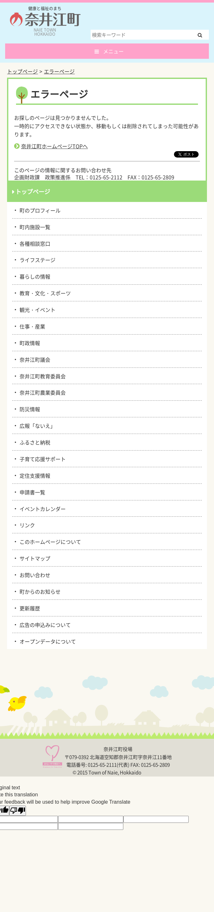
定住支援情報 (33, 475)
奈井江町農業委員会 (41, 392)
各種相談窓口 (33, 243)
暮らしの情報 (33, 276)
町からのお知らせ (39, 591)
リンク (26, 524)
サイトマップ (33, 557)
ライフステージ (36, 259)
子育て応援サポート (41, 458)
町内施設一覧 (33, 226)
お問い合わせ (33, 574)
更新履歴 (28, 607)
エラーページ (59, 71)
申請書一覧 (31, 491)
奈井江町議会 (33, 359)
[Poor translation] (17, 811)
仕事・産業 (31, 325)
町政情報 (28, 342)
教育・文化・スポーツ (44, 292)
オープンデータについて (46, 641)
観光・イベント (36, 309)
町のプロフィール (39, 209)
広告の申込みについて (44, 624)
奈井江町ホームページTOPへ (54, 146)
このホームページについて (49, 541)
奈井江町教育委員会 (41, 375)
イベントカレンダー (41, 508)
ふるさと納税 (33, 441)
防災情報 (28, 408)
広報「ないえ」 (36, 425)
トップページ (22, 71)
